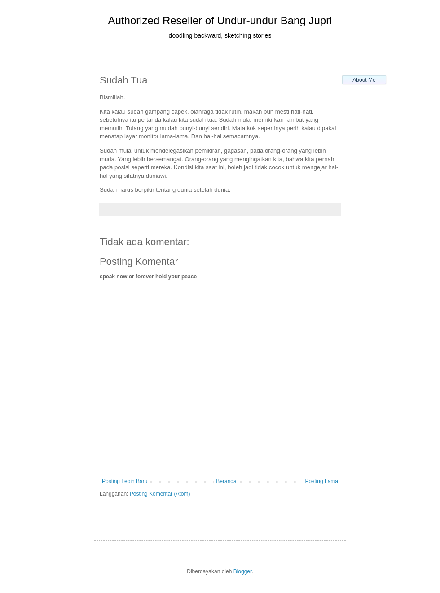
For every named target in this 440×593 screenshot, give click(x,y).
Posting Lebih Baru (124, 481)
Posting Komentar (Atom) (160, 494)
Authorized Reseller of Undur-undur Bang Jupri (220, 20)
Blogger (242, 571)
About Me (363, 80)
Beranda (226, 481)
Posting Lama (321, 481)
